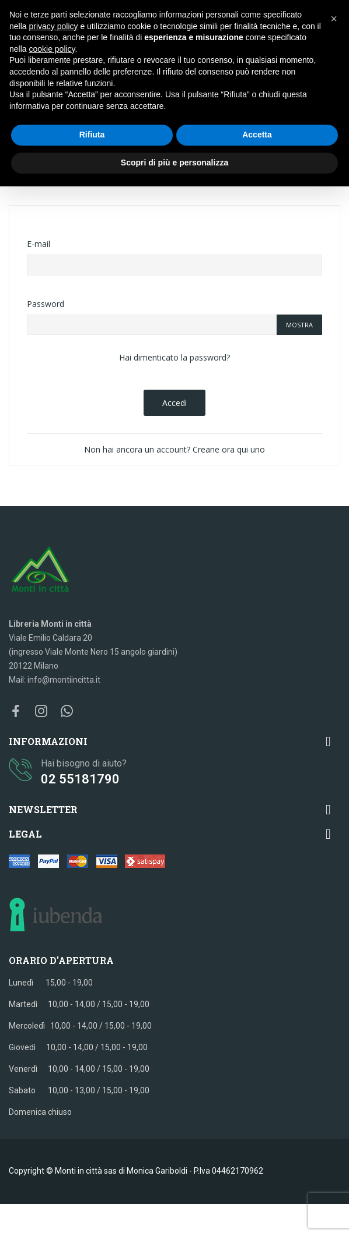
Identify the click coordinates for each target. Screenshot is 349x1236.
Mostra (299, 324)
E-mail (38, 243)
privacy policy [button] (53, 26)
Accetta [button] (257, 134)
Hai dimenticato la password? (174, 357)
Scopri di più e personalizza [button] (174, 162)
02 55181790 (80, 779)
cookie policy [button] (52, 49)
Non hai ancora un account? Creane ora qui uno (174, 449)
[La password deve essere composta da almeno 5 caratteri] (152, 325)
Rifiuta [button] (92, 134)
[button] (333, 18)
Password (45, 303)
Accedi (174, 402)
